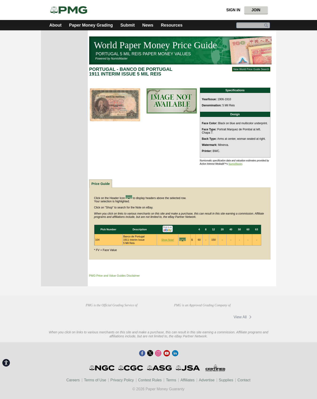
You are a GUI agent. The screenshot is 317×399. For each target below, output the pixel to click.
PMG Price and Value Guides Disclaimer (114, 275)
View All (243, 317)
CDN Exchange (186, 317)
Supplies (226, 380)
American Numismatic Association (78, 316)
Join (256, 10)
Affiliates (188, 380)
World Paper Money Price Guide (155, 45)
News (147, 25)
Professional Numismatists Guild (111, 316)
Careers (73, 380)
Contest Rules (150, 380)
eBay (217, 317)
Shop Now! (167, 239)
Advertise (207, 380)
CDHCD (145, 316)
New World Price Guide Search (251, 69)
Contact (243, 380)
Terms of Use (95, 380)
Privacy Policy (122, 380)
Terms (171, 380)
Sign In (233, 10)
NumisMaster (235, 164)
